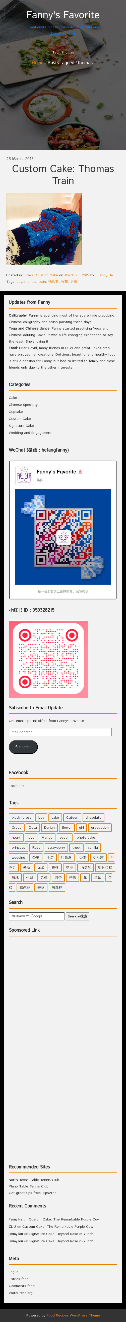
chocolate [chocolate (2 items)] (93, 817)
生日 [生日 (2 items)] (29, 877)
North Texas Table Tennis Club (34, 1179)
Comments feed (22, 1285)
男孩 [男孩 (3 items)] (43, 877)
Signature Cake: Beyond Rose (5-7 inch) (62, 1233)
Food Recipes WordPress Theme (73, 1315)
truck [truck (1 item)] (76, 847)
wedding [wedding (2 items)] (18, 857)
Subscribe (23, 747)
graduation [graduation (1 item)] (100, 827)
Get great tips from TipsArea (32, 1192)
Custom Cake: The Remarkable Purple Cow (64, 1219)
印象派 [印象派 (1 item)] (66, 857)
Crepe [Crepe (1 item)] (17, 827)
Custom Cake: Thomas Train (63, 175)
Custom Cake (47, 275)
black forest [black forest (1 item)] (21, 817)
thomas (30, 281)
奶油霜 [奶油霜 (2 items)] (98, 857)
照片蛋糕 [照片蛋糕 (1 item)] (105, 867)
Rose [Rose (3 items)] (36, 847)
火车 (64, 281)
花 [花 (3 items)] (85, 877)
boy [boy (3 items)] (41, 817)
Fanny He (105, 275)
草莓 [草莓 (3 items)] (97, 877)
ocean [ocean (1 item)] (65, 837)
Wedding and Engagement (30, 432)
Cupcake (16, 411)
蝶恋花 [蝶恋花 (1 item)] (25, 887)
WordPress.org (21, 1292)
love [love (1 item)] (31, 837)
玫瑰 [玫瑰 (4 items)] (15, 877)
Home (37, 63)
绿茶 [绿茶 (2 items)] (58, 877)
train (42, 281)
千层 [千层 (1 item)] (50, 857)
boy (19, 281)
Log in (14, 1271)
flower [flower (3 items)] (67, 827)
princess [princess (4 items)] (18, 847)
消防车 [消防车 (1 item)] (85, 867)
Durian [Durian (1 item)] (49, 827)
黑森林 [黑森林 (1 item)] (57, 887)
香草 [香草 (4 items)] (40, 887)
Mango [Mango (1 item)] (47, 837)
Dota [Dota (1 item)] (33, 827)
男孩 (73, 281)
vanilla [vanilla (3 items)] (93, 847)
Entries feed (19, 1278)
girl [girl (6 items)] (81, 827)
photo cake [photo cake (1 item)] (86, 837)
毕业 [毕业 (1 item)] (69, 867)
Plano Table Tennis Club (28, 1186)
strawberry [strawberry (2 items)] (56, 847)
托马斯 (53, 281)
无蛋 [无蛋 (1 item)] (40, 867)
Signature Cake (21, 425)
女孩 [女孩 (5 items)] (82, 857)
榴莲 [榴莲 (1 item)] (55, 867)
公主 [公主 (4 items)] (35, 857)
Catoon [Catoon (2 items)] (72, 817)
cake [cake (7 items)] (55, 817)
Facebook (18, 773)
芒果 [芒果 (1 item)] (72, 877)
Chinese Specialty (23, 404)
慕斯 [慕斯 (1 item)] (26, 867)
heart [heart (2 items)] (16, 837)
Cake (29, 275)
